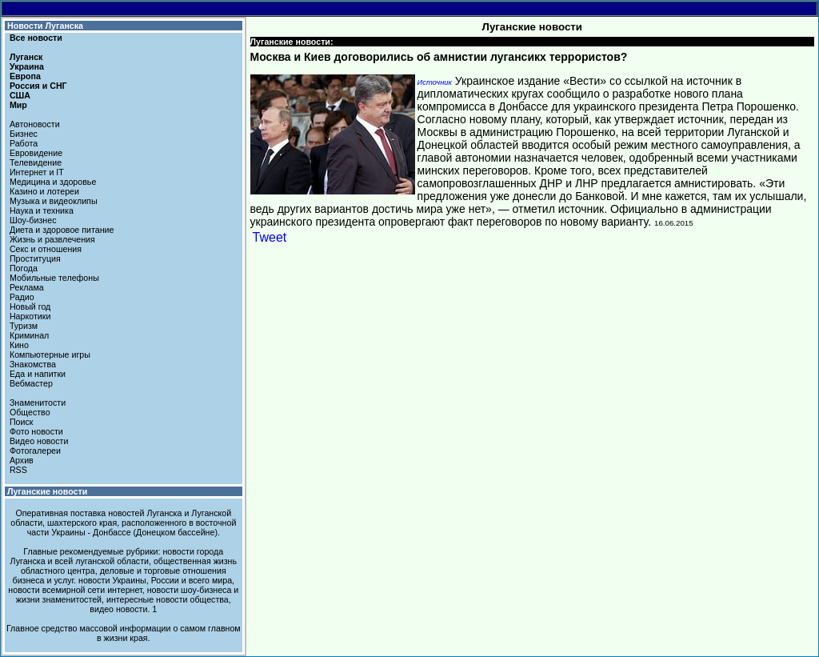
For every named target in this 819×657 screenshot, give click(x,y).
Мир (18, 105)
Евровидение (36, 153)
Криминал (29, 335)
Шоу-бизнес (33, 220)
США (20, 95)
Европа (25, 76)
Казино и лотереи (44, 191)
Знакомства (33, 364)
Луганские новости (47, 491)
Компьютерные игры (50, 354)
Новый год (30, 306)
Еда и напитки (38, 374)
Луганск (26, 57)
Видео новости (39, 441)
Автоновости (35, 124)
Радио (22, 297)
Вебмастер (31, 383)
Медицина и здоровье (53, 181)
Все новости (36, 37)
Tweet (270, 237)
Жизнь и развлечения (52, 239)
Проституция (35, 258)
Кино (19, 345)
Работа (24, 143)
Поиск (22, 422)
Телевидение (36, 162)
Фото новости (36, 431)
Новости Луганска (45, 25)
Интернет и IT (37, 172)
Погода (24, 268)
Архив (22, 460)
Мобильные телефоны (54, 277)
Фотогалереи (35, 450)
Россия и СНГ (38, 85)
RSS (18, 470)
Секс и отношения (46, 249)
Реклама (27, 287)
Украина (27, 66)
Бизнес (24, 133)
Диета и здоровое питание (62, 229)
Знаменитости (38, 402)
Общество (30, 412)
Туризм (24, 326)
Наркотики (30, 316)
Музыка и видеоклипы (54, 201)
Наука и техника (42, 210)
